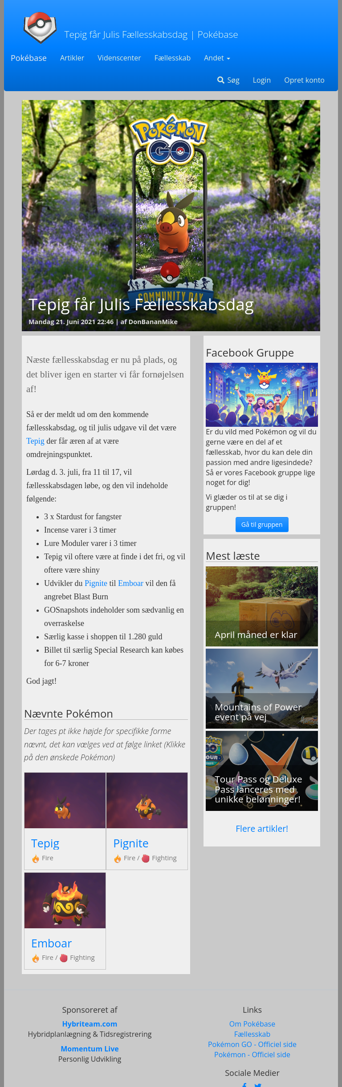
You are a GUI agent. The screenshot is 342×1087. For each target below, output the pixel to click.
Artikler (72, 58)
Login (262, 80)
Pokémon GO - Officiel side (252, 1044)
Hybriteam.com (90, 1024)
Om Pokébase (252, 1024)
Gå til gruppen (262, 524)
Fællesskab (173, 58)
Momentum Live (89, 1049)
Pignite (96, 583)
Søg (227, 80)
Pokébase (29, 57)
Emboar (130, 583)
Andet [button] (217, 58)
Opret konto (304, 80)
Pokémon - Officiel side (252, 1054)
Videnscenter (119, 58)
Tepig (35, 441)
